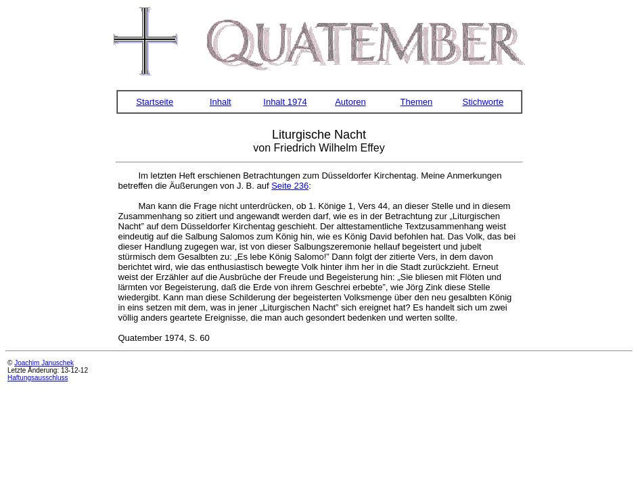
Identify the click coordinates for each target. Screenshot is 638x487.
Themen (417, 102)
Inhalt (220, 102)
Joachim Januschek (44, 363)
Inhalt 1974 (284, 102)
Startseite (154, 102)
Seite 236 (290, 186)
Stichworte (483, 102)
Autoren (350, 102)
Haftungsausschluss (37, 377)
